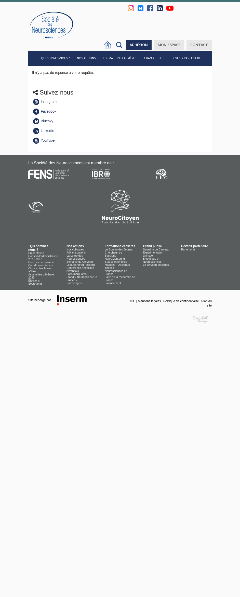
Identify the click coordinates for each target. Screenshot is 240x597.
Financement (113, 283)
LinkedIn (43, 131)
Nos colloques (75, 249)
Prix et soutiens (76, 252)
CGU (132, 301)
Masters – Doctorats (117, 264)
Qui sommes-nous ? (54, 58)
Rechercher (119, 45)
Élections (34, 280)
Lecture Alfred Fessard (80, 264)
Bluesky (43, 121)
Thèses (109, 267)
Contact (199, 44)
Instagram (45, 102)
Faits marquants (76, 273)
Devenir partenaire (186, 58)
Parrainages (74, 283)
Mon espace (169, 44)
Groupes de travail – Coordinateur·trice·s (41, 264)
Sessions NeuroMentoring (115, 257)
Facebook (44, 111)
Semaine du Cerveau (79, 261)
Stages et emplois (116, 261)
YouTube (44, 140)
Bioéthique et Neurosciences (152, 260)
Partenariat (188, 249)
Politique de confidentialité (181, 301)
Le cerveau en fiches (156, 264)
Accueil (107, 45)
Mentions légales (150, 301)
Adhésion (139, 44)
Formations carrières (119, 58)
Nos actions (86, 58)
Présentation (36, 253)
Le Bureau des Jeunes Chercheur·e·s (119, 251)
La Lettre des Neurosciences (75, 257)
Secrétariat (35, 283)
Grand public (154, 58)
